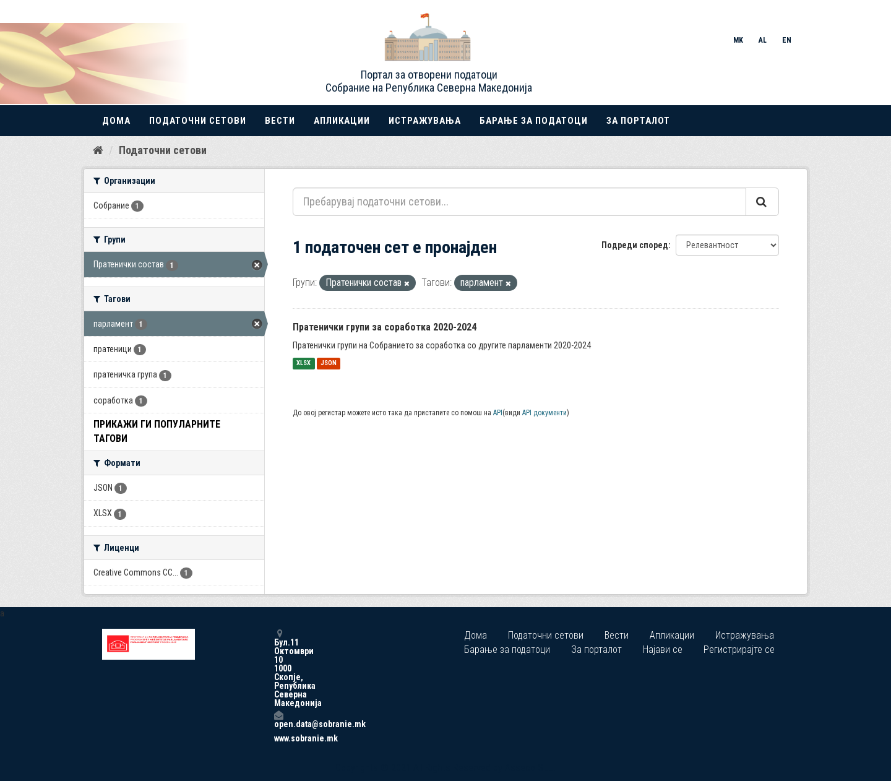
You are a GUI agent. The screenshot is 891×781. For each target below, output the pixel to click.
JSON (329, 364)
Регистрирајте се (739, 649)
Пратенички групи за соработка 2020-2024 (384, 327)
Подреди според (634, 245)
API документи (544, 412)
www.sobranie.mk (278, 738)
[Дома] (98, 150)
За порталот (638, 120)
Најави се (662, 649)
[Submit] (762, 202)
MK (738, 40)
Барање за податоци (534, 120)
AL (763, 40)
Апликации (342, 120)
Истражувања (425, 120)
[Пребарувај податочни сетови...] (519, 202)
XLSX (303, 364)
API (497, 412)
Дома (116, 120)
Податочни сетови (197, 120)
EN (786, 40)
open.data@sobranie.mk (278, 719)
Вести (280, 120)
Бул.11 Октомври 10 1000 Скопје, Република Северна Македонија (278, 668)
